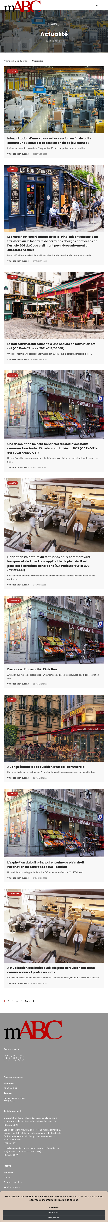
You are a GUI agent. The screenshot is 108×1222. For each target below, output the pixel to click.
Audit (11, 700)
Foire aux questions (13, 1182)
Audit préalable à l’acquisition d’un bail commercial (46, 767)
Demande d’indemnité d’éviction (32, 669)
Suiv (28, 1001)
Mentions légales (12, 1187)
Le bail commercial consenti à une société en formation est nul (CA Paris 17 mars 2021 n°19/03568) (32, 1150)
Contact (7, 1177)
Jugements (14, 601)
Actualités (14, 894)
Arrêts (54, 24)
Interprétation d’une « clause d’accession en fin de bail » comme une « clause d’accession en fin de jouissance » (30, 1120)
